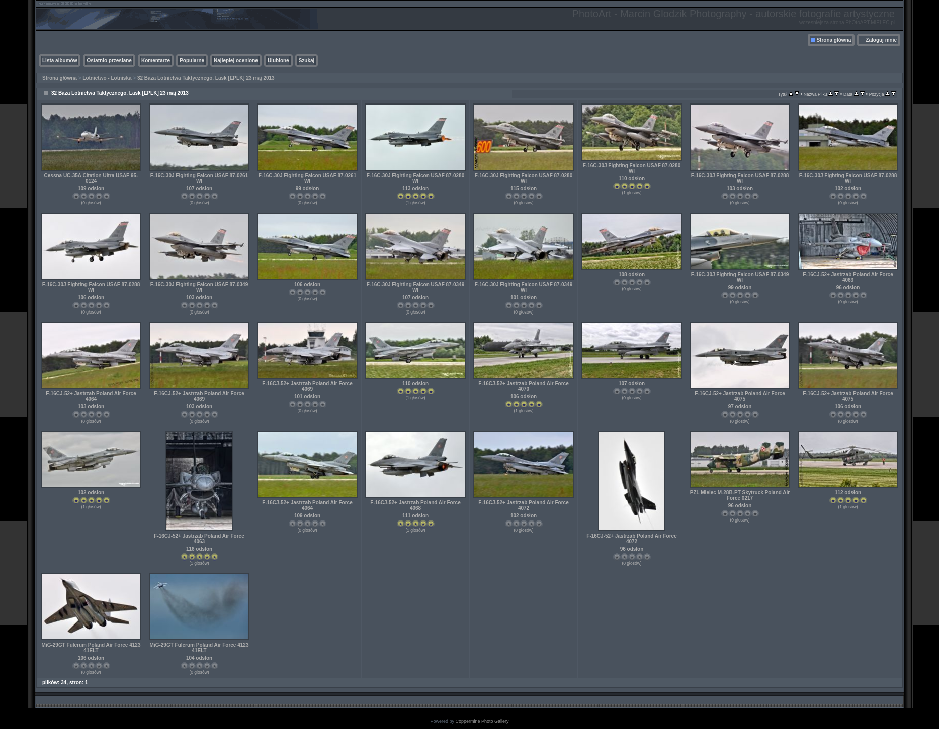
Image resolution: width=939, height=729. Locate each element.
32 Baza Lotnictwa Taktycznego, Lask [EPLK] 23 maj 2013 (206, 78)
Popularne (192, 60)
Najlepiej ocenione (236, 60)
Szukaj (307, 60)
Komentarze (155, 60)
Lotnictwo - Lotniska (106, 78)
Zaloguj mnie (881, 40)
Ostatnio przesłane (109, 60)
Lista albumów (59, 60)
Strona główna (833, 40)
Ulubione (278, 60)
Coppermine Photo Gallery (481, 721)
